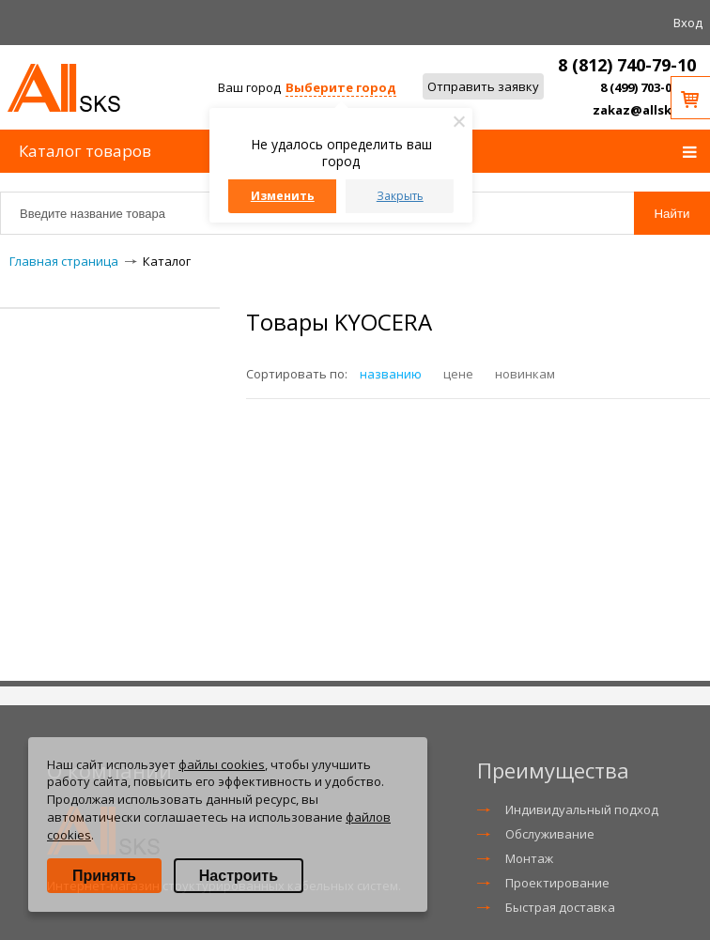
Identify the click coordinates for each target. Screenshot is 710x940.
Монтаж (529, 858)
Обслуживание (549, 833)
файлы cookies (221, 764)
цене (458, 373)
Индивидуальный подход (581, 809)
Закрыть (400, 196)
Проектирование (557, 882)
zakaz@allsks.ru (644, 109)
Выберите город (341, 87)
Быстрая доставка (560, 907)
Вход (687, 22)
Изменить (283, 196)
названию (391, 373)
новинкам (525, 373)
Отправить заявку (483, 86)
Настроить (238, 876)
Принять (104, 876)
